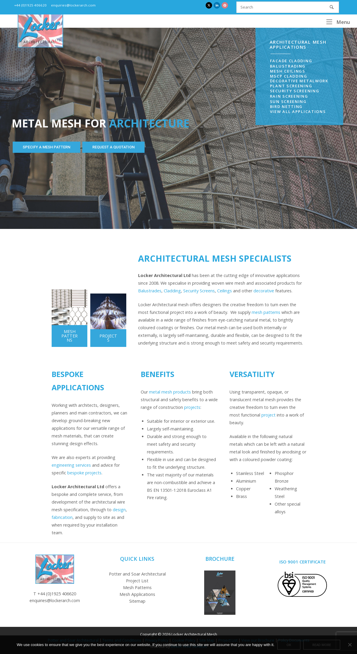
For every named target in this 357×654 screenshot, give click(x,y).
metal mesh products (170, 392)
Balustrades (149, 291)
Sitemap (137, 601)
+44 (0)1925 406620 (30, 5)
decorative (263, 291)
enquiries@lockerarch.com (73, 5)
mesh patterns (266, 312)
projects (192, 407)
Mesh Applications (137, 594)
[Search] (331, 7)
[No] (350, 645)
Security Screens (199, 291)
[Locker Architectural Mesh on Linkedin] (217, 5)
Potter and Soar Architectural (137, 574)
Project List (137, 580)
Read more (321, 644)
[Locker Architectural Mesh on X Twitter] (209, 5)
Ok (288, 644)
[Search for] (287, 7)
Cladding (172, 291)
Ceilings (224, 291)
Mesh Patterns (137, 587)
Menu (338, 21)
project (268, 415)
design (119, 509)
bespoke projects (84, 473)
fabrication (62, 517)
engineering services (71, 465)
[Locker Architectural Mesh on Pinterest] (225, 5)
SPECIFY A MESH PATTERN (46, 147)
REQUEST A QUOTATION (113, 147)
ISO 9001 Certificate (302, 562)
